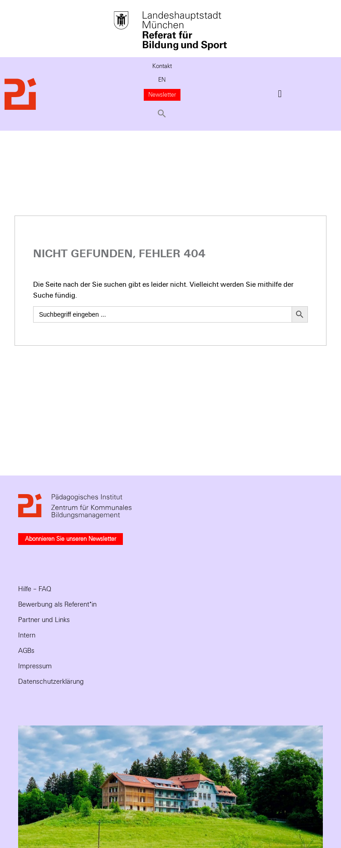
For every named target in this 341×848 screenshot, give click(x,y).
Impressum (35, 666)
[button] (162, 113)
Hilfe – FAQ (34, 589)
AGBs (26, 651)
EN (162, 79)
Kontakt (162, 66)
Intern (26, 635)
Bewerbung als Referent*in (57, 604)
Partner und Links (44, 620)
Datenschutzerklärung (51, 681)
